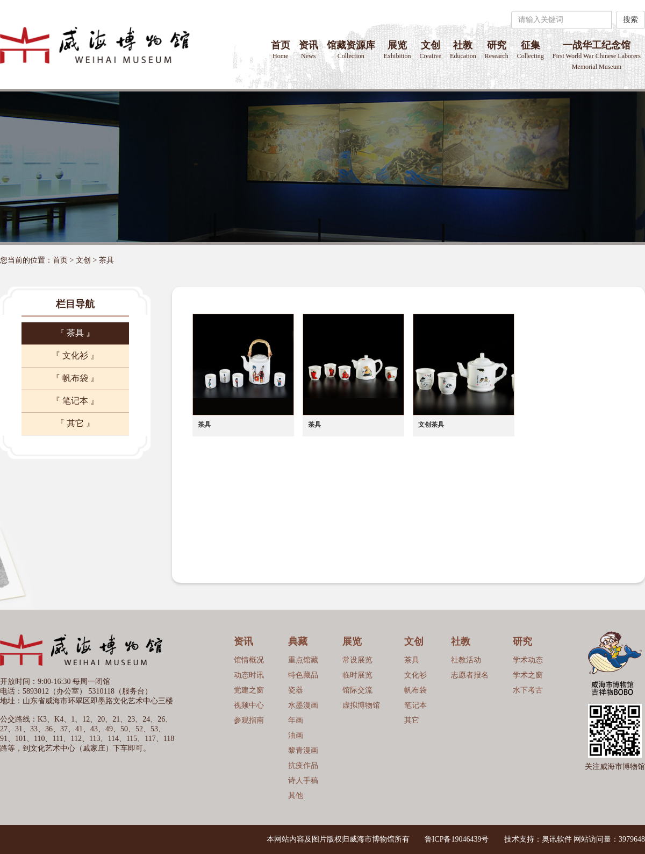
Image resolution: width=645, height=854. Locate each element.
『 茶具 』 (75, 332)
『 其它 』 (75, 423)
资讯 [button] (308, 50)
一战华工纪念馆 (597, 55)
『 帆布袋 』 (75, 378)
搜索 (630, 20)
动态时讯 (249, 675)
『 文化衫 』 (75, 355)
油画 (295, 735)
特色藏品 (303, 675)
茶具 (106, 260)
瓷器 (295, 690)
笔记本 (415, 705)
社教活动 (466, 660)
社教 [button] (463, 50)
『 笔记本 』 (75, 400)
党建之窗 (249, 690)
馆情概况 (249, 660)
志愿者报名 (470, 675)
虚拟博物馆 (361, 705)
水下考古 (528, 690)
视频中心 (249, 705)
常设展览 (357, 660)
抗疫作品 (303, 765)
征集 (530, 50)
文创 (430, 50)
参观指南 (249, 720)
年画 (295, 720)
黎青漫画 (303, 750)
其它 (411, 720)
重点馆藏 (303, 660)
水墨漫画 (303, 705)
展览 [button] (397, 50)
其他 (295, 796)
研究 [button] (496, 50)
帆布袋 (415, 690)
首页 (280, 50)
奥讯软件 (557, 839)
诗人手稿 (303, 781)
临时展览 (357, 675)
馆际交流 (357, 690)
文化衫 (415, 675)
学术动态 (528, 660)
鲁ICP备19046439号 (457, 839)
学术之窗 (528, 675)
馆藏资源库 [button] (351, 50)
